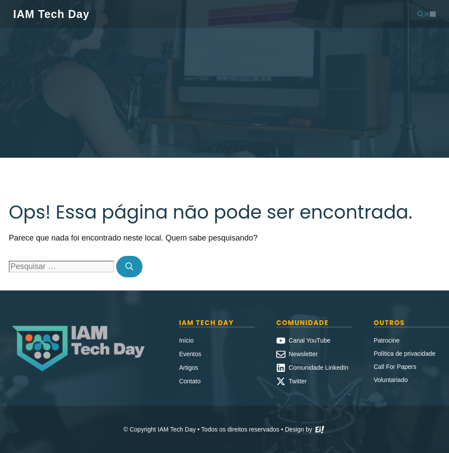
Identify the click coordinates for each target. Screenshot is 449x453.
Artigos (188, 367)
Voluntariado (391, 379)
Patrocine (386, 340)
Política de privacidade (404, 353)
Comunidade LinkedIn (318, 367)
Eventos (190, 353)
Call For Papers (395, 366)
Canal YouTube (309, 340)
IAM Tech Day (51, 14)
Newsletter (303, 353)
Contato (189, 381)
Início (186, 340)
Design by (305, 430)
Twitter (297, 381)
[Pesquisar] (129, 266)
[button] (423, 14)
